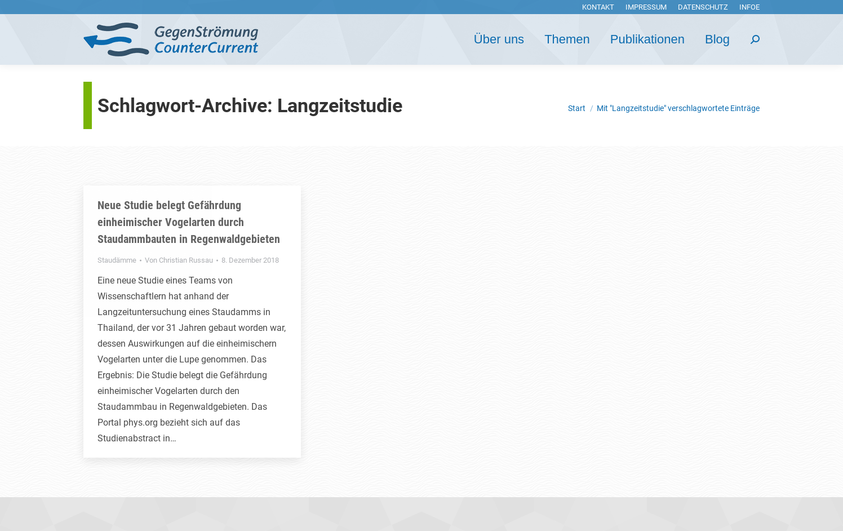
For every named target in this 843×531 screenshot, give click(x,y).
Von (179, 260)
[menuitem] (598, 7)
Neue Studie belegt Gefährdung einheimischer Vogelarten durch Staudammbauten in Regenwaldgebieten (188, 222)
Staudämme (116, 260)
